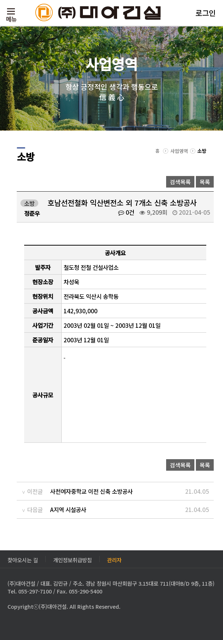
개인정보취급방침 (72, 559)
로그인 (205, 12)
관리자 (114, 559)
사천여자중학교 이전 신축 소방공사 (91, 491)
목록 (205, 182)
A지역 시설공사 (68, 509)
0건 (126, 212)
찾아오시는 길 (22, 559)
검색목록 (180, 182)
